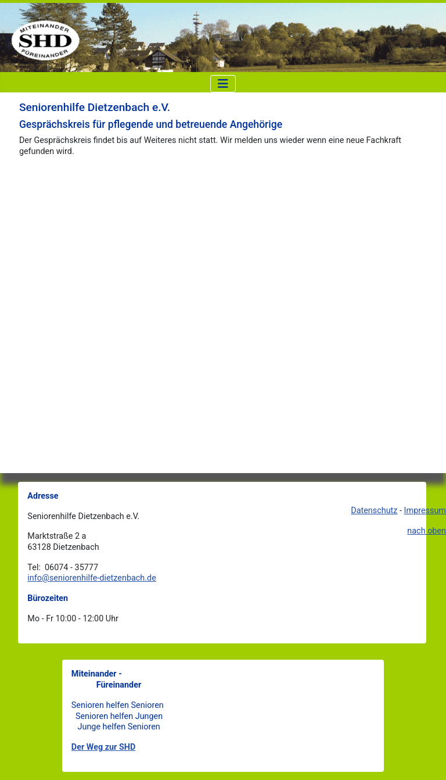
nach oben (426, 531)
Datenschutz (374, 511)
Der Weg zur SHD (103, 747)
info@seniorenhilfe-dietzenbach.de (91, 578)
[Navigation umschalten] (223, 83)
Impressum (425, 511)
